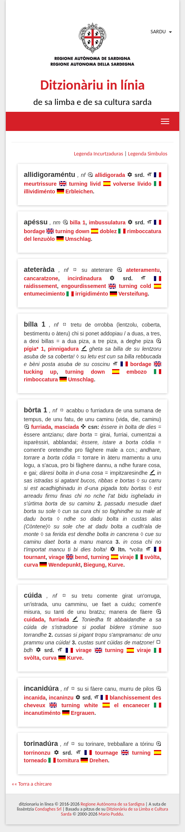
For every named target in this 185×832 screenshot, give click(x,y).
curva (31, 565)
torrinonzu (37, 753)
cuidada (34, 619)
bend (81, 557)
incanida (35, 698)
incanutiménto (42, 713)
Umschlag (78, 239)
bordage (34, 231)
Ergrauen (82, 713)
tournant (35, 557)
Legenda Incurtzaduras (98, 153)
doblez (108, 231)
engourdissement (83, 286)
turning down (72, 231)
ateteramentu (143, 270)
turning (100, 557)
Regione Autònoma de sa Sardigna (112, 804)
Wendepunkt (64, 565)
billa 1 (78, 222)
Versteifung (132, 294)
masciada (67, 427)
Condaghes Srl (48, 809)
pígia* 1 (34, 349)
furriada (41, 427)
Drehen (98, 760)
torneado (35, 760)
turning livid (85, 184)
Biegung (94, 565)
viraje (127, 557)
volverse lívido (132, 184)
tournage (106, 753)
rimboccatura (41, 379)
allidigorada (110, 175)
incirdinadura (85, 278)
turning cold (135, 286)
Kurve (115, 565)
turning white (79, 705)
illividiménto (39, 191)
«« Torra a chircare (32, 784)
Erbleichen (79, 191)
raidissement (40, 286)
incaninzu (61, 698)
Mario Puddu (111, 814)
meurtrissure (40, 184)
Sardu (158, 31)
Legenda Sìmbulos (147, 153)
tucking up (40, 372)
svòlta (152, 557)
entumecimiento (44, 294)
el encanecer (131, 705)
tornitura (68, 760)
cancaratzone (41, 278)
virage (56, 557)
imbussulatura (107, 222)
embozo (137, 372)
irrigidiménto (91, 294)
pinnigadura (63, 349)
